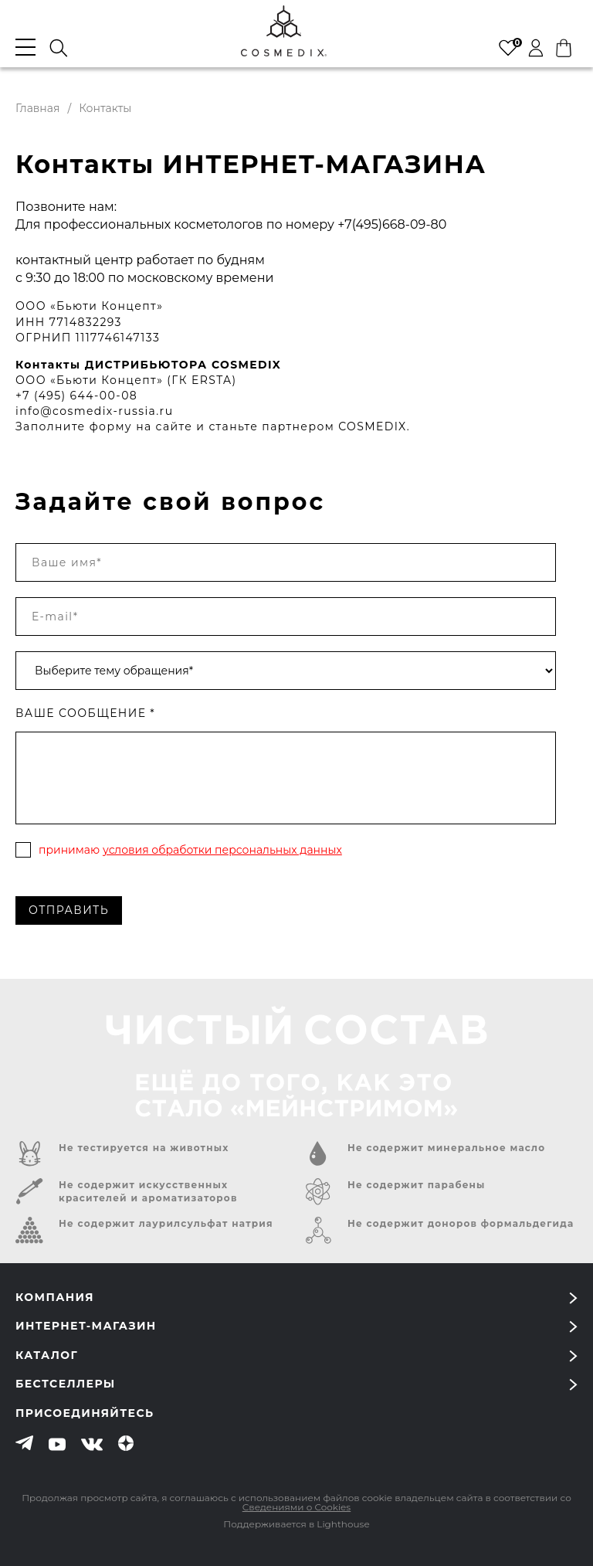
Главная (37, 108)
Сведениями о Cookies (296, 1507)
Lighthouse (343, 1524)
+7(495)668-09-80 (391, 224)
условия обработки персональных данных (222, 850)
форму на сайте (141, 426)
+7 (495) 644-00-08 (76, 396)
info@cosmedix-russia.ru (94, 411)
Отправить (69, 910)
